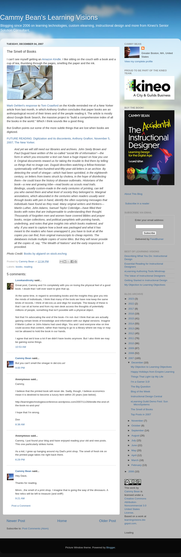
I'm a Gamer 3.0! (140, 381)
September (138, 430)
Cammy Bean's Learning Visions (49, 17)
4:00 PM (20, 367)
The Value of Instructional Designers (144, 275)
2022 (131, 303)
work (132, 487)
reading (28, 266)
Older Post (107, 521)
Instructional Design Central (146, 396)
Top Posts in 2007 (141, 414)
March (135, 460)
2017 (131, 308)
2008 (131, 353)
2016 (131, 313)
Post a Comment (21, 505)
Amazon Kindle (51, 59)
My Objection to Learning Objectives (144, 284)
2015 (131, 318)
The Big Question (140, 386)
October (136, 425)
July (134, 440)
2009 (131, 348)
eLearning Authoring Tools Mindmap (144, 271)
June (134, 445)
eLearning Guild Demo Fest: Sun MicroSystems (149, 403)
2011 (131, 338)
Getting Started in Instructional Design (145, 280)
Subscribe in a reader (137, 203)
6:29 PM (20, 459)
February (136, 465)
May (134, 450)
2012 (131, 333)
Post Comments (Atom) (35, 528)
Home (62, 521)
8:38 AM (20, 424)
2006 (131, 471)
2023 (131, 298)
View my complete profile (138, 61)
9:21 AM (20, 498)
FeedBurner (156, 239)
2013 (131, 328)
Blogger (110, 547)
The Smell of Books (142, 409)
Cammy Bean (27, 261)
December (137, 362)
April (134, 455)
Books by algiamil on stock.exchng (45, 253)
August (135, 435)
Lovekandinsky (24, 280)
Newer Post (16, 521)
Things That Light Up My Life (147, 376)
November (137, 420)
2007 (131, 358)
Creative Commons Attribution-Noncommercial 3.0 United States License (135, 505)
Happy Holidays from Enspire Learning (152, 371)
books (19, 266)
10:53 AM (20, 346)
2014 (131, 323)
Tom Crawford (49, 105)
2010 (131, 343)
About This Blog (133, 194)
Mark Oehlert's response (22, 105)
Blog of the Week (140, 391)
